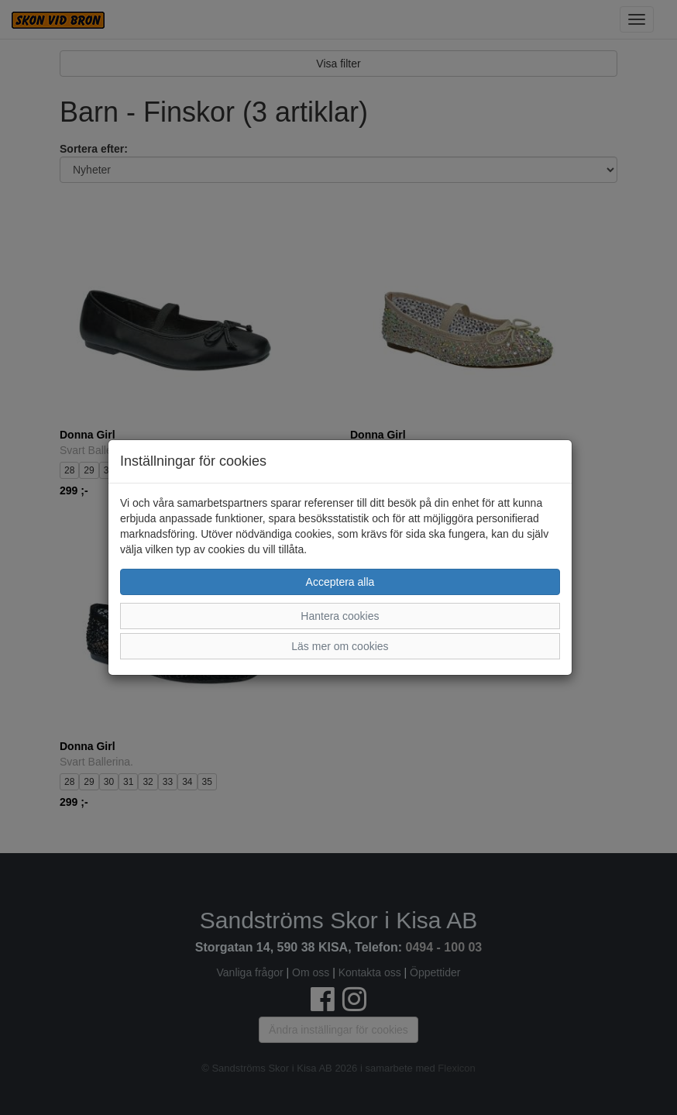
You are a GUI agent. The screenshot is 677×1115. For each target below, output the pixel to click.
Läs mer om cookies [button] (339, 646)
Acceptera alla (340, 582)
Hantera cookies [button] (340, 616)
